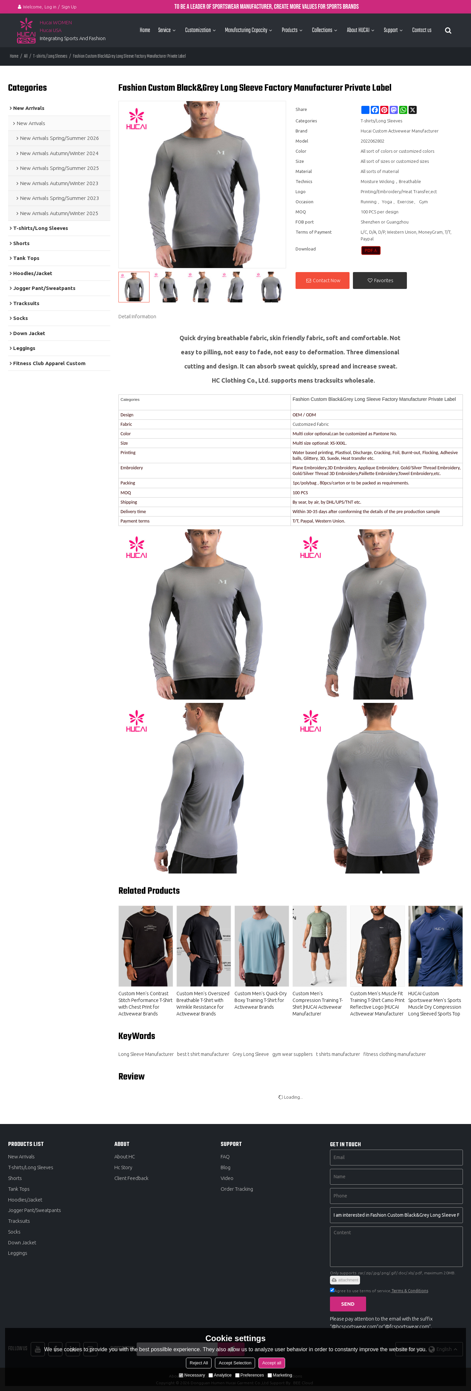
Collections (322, 30)
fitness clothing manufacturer (394, 1054)
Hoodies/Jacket (25, 1200)
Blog (225, 1167)
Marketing (280, 1375)
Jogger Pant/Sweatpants (34, 1210)
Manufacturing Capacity (246, 30)
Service (164, 30)
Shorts (15, 1178)
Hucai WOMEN (56, 22)
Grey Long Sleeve (250, 1054)
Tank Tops (19, 1189)
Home (145, 30)
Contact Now (326, 280)
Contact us (422, 30)
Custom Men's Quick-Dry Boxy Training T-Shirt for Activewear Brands (260, 1000)
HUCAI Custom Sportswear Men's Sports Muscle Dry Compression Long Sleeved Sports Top (434, 1003)
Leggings (17, 1253)
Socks (14, 1232)
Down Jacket (22, 1243)
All (26, 56)
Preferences (249, 1375)
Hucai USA (50, 30)
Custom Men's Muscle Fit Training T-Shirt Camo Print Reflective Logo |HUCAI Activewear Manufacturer (377, 1003)
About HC (124, 1156)
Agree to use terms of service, (379, 1291)
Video (227, 1178)
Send (348, 1304)
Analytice (220, 1375)
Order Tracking (237, 1189)
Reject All (199, 1362)
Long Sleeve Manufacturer (146, 1054)
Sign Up (69, 6)
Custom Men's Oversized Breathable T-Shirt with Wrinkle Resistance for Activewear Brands (202, 1003)
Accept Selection (235, 1362)
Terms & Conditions (409, 1291)
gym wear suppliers (292, 1054)
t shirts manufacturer (338, 1054)
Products (290, 30)
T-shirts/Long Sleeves (50, 56)
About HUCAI (358, 30)
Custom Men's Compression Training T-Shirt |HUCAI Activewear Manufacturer (318, 1003)
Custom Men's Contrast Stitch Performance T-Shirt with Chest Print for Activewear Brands (145, 1003)
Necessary (192, 1375)
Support (391, 30)
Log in (50, 6)
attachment (345, 1280)
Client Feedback (131, 1178)
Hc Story (123, 1167)
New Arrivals (21, 1156)
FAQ (225, 1156)
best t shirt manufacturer (203, 1054)
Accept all (271, 1362)
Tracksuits (19, 1221)
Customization (198, 30)
